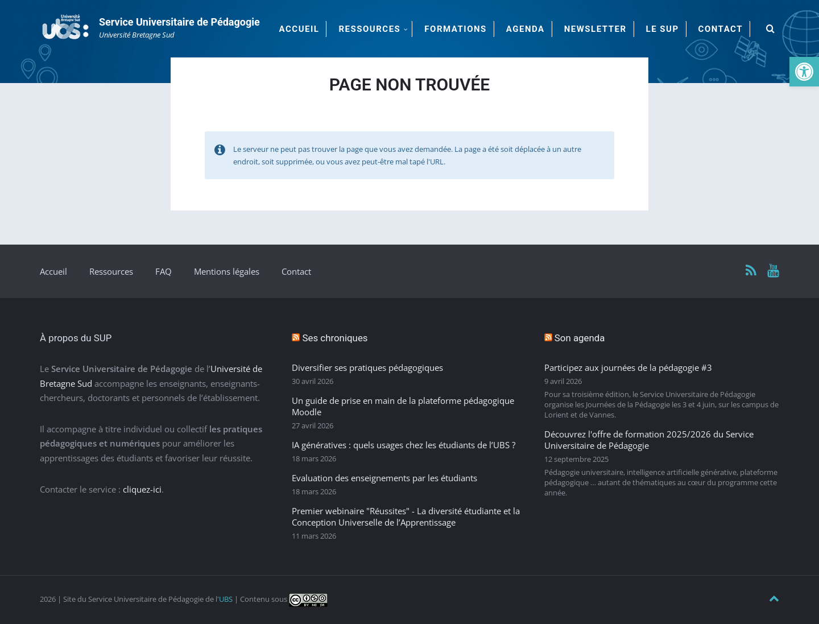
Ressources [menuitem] (369, 29)
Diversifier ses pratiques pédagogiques (367, 367)
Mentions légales (226, 271)
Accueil (53, 271)
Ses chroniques (335, 338)
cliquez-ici (142, 489)
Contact (296, 271)
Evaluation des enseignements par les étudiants (384, 478)
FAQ (163, 271)
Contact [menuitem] (720, 29)
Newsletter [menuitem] (595, 29)
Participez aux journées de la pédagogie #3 (628, 367)
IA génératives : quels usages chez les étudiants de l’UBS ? (403, 445)
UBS (226, 599)
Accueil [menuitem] (299, 29)
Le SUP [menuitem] (662, 29)
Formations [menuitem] (455, 29)
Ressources (111, 271)
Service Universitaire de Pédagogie (179, 22)
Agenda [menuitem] (525, 29)
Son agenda (580, 338)
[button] (804, 71)
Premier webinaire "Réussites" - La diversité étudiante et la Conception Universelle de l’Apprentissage (406, 516)
